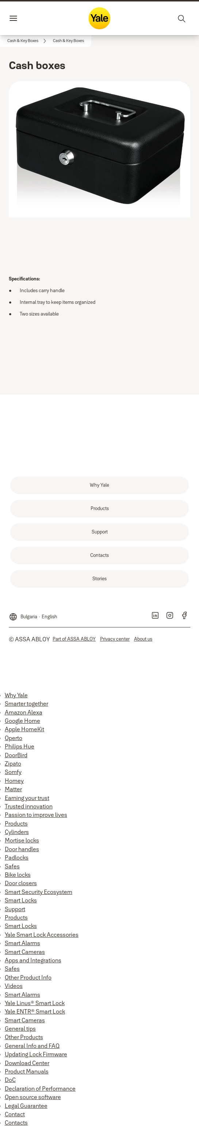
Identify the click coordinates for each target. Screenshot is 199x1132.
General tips (20, 1028)
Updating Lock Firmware (36, 1054)
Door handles (22, 849)
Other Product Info (28, 977)
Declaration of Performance (40, 1088)
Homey (14, 780)
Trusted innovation (29, 806)
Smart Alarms (22, 943)
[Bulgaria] (33, 614)
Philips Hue (19, 746)
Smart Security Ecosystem (38, 891)
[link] (28, 41)
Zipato (13, 763)
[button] (68, 41)
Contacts (16, 1122)
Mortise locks (22, 840)
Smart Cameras (25, 951)
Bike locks (18, 874)
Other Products (24, 1037)
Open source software (33, 1097)
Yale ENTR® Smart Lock (35, 1011)
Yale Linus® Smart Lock (35, 1003)
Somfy (13, 772)
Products (16, 823)
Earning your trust (27, 797)
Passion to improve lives (36, 814)
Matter (13, 789)
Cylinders (17, 831)
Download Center (27, 1063)
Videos (14, 985)
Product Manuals (27, 1071)
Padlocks (16, 857)
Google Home (22, 720)
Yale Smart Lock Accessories (42, 934)
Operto (13, 738)
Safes (12, 866)
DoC (10, 1079)
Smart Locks (21, 900)
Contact (15, 1114)
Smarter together (26, 703)
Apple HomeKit (24, 729)
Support (15, 909)
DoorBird (16, 755)
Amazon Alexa (23, 712)
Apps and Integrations (33, 960)
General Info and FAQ (32, 1045)
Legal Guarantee (26, 1105)
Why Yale (16, 695)
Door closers (21, 883)
